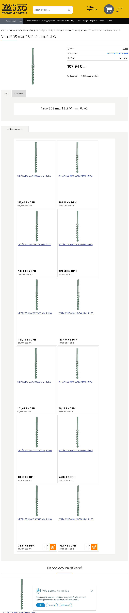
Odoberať (116, 541)
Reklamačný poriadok (92, 581)
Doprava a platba (63, 21)
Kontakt (109, 21)
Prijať (41, 605)
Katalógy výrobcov (48, 21)
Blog (72, 21)
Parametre (18, 93)
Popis (6, 93)
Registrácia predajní (97, 21)
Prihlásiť (90, 7)
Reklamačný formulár (92, 572)
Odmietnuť (65, 605)
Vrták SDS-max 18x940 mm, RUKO (20, 475)
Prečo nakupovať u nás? (93, 569)
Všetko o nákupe (82, 21)
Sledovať (72, 76)
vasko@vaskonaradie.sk (62, 574)
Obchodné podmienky (32, 21)
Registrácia (92, 9)
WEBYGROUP (98, 608)
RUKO (125, 48)
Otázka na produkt (89, 76)
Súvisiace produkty (15, 129)
